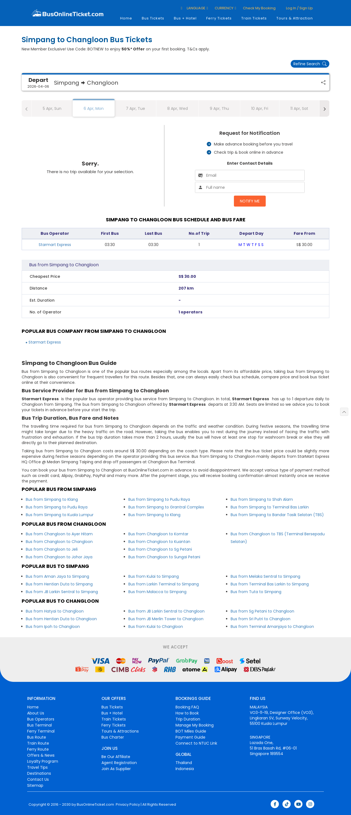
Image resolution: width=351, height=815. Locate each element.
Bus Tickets (153, 18)
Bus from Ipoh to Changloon (53, 626)
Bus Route (36, 737)
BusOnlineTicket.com (95, 804)
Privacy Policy (127, 804)
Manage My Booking (195, 725)
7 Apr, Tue (135, 108)
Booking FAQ (187, 707)
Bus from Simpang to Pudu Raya (56, 507)
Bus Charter (112, 737)
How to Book (187, 713)
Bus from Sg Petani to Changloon (262, 611)
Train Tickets (254, 18)
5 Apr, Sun (52, 108)
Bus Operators (40, 719)
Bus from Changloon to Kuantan (159, 541)
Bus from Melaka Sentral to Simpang (265, 576)
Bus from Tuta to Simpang (256, 591)
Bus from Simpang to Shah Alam (262, 499)
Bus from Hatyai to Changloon (55, 611)
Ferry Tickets (219, 18)
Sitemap (35, 785)
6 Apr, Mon (94, 108)
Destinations (39, 773)
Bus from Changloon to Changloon (59, 541)
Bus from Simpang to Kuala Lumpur (60, 514)
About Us (35, 713)
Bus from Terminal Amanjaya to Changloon (272, 626)
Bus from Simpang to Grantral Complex (166, 507)
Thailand (184, 762)
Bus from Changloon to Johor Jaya (59, 557)
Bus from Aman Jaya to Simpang (57, 576)
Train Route (38, 743)
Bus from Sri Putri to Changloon (260, 619)
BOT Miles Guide (191, 731)
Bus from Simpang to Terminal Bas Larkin (270, 507)
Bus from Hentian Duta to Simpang (59, 584)
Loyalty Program (42, 761)
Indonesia (185, 768)
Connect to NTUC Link (196, 743)
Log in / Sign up (299, 8)
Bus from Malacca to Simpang (157, 591)
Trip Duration (188, 719)
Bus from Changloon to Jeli (52, 549)
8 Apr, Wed (177, 108)
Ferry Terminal (41, 731)
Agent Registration (119, 762)
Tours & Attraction (294, 18)
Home (126, 18)
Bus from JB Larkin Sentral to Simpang (62, 591)
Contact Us (38, 779)
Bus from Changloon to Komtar (158, 534)
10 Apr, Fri (259, 108)
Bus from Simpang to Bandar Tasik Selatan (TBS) (277, 514)
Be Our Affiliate (115, 756)
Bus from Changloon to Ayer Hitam (59, 534)
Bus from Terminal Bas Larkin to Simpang (270, 584)
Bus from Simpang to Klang (52, 499)
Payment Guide (190, 737)
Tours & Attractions (120, 731)
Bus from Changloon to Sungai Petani (164, 557)
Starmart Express (55, 244)
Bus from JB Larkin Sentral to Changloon (166, 611)
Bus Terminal (39, 725)
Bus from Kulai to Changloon (155, 626)
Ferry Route (38, 749)
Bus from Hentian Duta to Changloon (61, 619)
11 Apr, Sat (299, 108)
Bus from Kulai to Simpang (153, 576)
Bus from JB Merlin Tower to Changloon (165, 619)
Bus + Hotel (185, 18)
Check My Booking (259, 8)
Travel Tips (37, 767)
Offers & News (41, 755)
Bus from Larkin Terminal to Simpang (163, 584)
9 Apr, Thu (219, 108)
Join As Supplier (116, 768)
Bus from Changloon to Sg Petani (160, 549)
